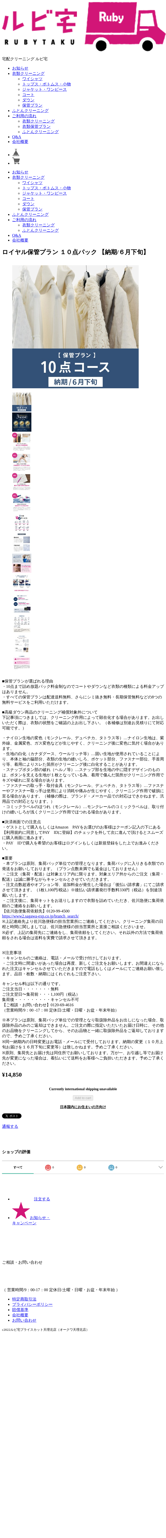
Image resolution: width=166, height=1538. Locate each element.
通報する (10, 1126)
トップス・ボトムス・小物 (46, 84)
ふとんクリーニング (30, 110)
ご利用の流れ (24, 116)
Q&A (16, 137)
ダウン (28, 100)
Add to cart (83, 1098)
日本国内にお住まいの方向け (83, 1107)
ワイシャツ (32, 79)
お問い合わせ (24, 1320)
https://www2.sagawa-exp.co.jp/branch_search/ (40, 916)
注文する (31, 1199)
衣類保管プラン (36, 126)
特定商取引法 (24, 1299)
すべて (18, 1167)
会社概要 (20, 141)
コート (28, 95)
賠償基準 (20, 1310)
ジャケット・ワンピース (44, 89)
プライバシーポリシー (32, 1304)
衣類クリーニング (28, 73)
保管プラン (32, 105)
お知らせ (20, 68)
